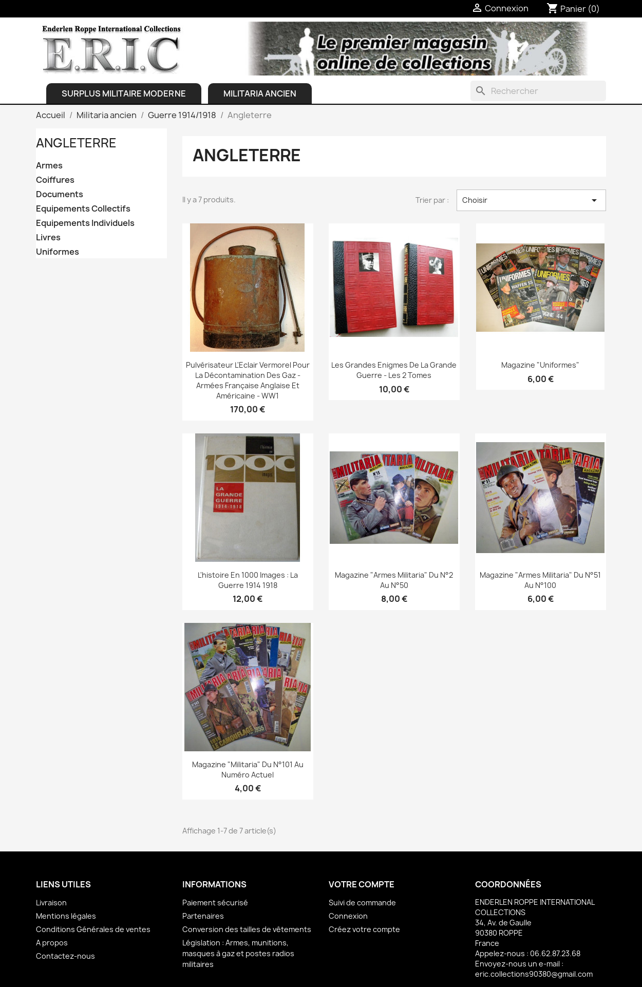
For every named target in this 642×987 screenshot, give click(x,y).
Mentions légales (66, 916)
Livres (48, 237)
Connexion (348, 916)
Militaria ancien (259, 93)
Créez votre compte (364, 929)
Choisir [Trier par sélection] (531, 200)
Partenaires (203, 916)
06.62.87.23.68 (555, 953)
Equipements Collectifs (83, 208)
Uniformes (57, 251)
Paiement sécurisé (215, 902)
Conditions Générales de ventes (93, 929)
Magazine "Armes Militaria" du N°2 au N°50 (394, 580)
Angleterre (76, 142)
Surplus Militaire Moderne (124, 93)
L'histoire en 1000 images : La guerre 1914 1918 (248, 580)
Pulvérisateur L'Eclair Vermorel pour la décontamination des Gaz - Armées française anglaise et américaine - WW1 (248, 380)
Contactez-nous (65, 956)
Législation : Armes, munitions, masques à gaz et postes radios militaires (238, 953)
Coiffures (55, 180)
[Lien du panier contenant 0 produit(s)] (573, 8)
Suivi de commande (362, 902)
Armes (49, 165)
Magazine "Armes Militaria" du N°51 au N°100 (540, 580)
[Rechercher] (538, 91)
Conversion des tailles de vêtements (246, 929)
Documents (59, 194)
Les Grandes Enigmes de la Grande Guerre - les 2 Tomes (394, 370)
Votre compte (361, 884)
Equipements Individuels (85, 223)
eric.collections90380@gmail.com (534, 974)
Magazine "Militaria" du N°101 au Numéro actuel (248, 770)
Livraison (51, 902)
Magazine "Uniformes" (540, 365)
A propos (52, 942)
